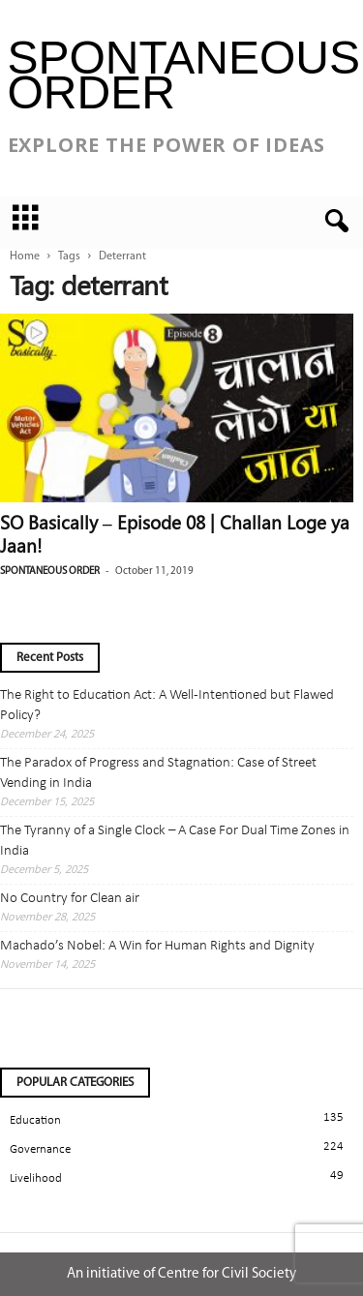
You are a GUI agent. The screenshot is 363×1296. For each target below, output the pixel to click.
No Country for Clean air (69, 898)
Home (25, 256)
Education (35, 1120)
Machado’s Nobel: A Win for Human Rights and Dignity (157, 946)
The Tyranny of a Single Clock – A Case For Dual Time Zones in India (174, 841)
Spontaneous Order (50, 571)
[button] (333, 221)
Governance (40, 1149)
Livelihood (36, 1178)
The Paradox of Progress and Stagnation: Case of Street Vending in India (158, 773)
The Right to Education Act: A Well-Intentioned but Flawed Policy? (167, 705)
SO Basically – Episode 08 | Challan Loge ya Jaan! (174, 533)
